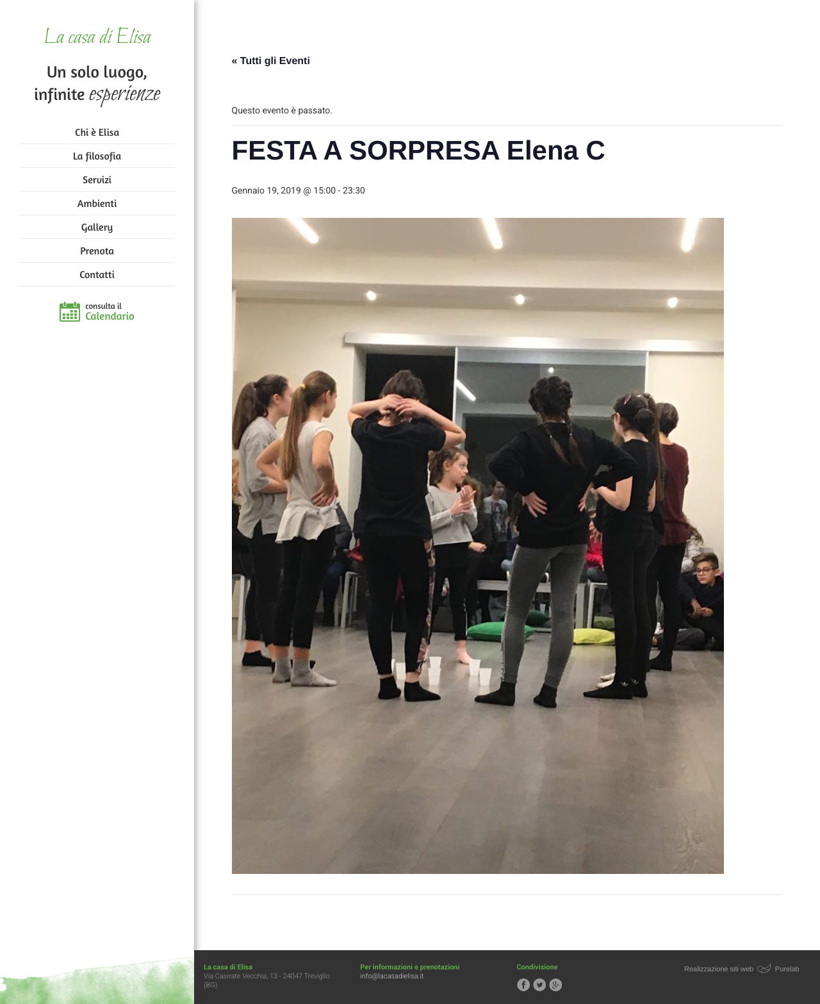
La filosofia (97, 155)
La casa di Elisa (97, 38)
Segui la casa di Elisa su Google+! (555, 984)
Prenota (97, 250)
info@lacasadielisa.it (391, 976)
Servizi (97, 179)
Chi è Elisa (97, 132)
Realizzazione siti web (718, 969)
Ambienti (97, 203)
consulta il (110, 312)
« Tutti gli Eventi (271, 61)
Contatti (96, 274)
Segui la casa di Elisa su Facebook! (523, 984)
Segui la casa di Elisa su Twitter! (539, 984)
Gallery (97, 226)
